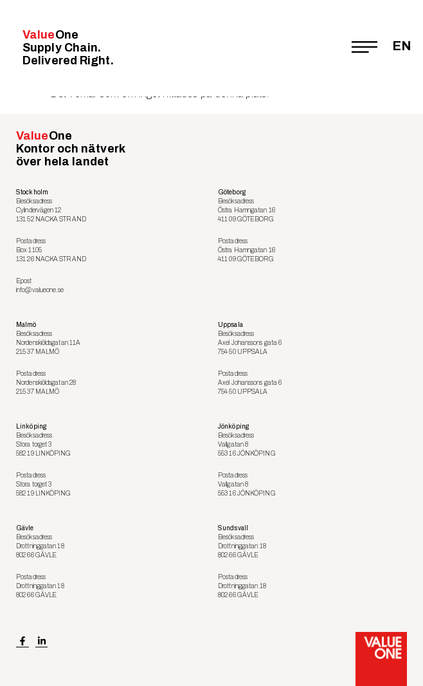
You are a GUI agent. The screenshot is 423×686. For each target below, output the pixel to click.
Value (68, 47)
